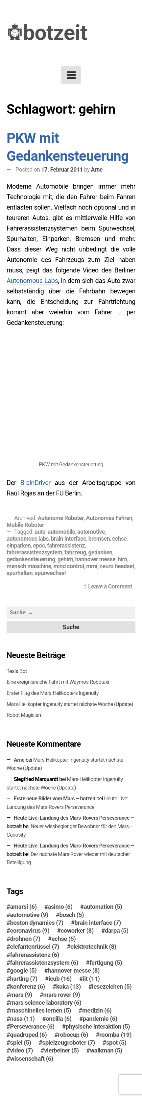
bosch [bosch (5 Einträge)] (71, 915)
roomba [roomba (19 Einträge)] (115, 1034)
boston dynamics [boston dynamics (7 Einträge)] (36, 922)
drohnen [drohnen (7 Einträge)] (25, 938)
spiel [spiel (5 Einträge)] (20, 1042)
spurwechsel (50, 573)
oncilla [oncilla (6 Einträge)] (58, 1018)
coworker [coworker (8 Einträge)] (76, 930)
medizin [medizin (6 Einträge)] (97, 1010)
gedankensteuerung (31, 559)
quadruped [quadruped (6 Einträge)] (28, 1034)
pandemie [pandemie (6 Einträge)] (100, 1018)
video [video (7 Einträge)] (21, 1050)
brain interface (68, 538)
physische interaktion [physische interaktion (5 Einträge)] (98, 1026)
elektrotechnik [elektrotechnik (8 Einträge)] (93, 946)
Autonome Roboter (61, 518)
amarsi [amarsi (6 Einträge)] (23, 906)
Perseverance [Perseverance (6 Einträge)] (32, 1026)
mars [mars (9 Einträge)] (21, 994)
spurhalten (20, 573)
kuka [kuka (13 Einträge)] (68, 986)
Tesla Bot (17, 671)
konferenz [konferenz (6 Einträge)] (27, 986)
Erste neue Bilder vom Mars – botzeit (54, 798)
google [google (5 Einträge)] (23, 970)
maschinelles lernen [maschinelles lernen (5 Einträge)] (40, 1010)
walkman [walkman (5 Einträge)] (106, 1050)
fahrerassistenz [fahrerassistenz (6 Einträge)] (34, 955)
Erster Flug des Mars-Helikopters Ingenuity (53, 693)
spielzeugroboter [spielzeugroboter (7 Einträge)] (68, 1042)
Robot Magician (24, 715)
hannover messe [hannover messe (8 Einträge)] (74, 970)
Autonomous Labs (32, 281)
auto (40, 532)
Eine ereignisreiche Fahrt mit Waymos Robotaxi (58, 682)
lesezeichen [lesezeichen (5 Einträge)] (112, 986)
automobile (61, 532)
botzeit (55, 33)
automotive (91, 532)
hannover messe (95, 559)
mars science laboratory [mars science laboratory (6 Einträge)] (46, 1002)
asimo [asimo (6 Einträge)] (60, 906)
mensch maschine (29, 566)
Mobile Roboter (25, 525)
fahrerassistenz (66, 545)
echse (119, 538)
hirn (122, 559)
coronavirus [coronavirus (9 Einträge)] (30, 930)
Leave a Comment (111, 587)
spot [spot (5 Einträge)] (116, 1042)
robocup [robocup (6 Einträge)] (73, 1034)
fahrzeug (75, 552)
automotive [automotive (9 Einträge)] (29, 915)
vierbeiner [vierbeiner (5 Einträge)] (61, 1050)
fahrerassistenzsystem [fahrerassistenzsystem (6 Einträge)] (44, 962)
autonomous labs (28, 538)
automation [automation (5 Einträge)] (103, 906)
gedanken (100, 552)
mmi (91, 566)
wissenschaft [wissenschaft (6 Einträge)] (32, 1058)
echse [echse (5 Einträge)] (64, 938)
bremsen (99, 538)
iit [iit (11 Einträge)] (91, 978)
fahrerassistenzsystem (34, 552)
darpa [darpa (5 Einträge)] (117, 930)
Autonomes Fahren (109, 518)
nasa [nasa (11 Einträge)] (22, 1018)
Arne (97, 169)
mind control (68, 566)
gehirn (65, 559)
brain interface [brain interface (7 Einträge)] (98, 922)
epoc (39, 545)
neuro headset (117, 566)
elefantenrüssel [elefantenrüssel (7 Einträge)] (34, 946)
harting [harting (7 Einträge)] (23, 978)
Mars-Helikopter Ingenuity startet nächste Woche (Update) (70, 704)
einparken (19, 545)
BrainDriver (35, 483)
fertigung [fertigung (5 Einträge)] (105, 962)
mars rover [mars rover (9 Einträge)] (61, 994)
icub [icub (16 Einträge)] (60, 978)
